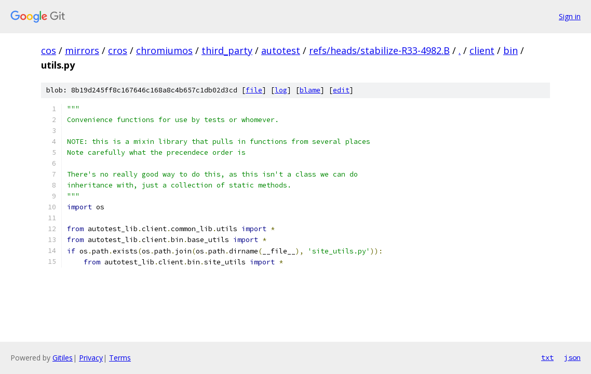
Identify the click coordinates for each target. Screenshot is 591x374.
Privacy (91, 358)
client (481, 50)
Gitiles (62, 358)
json (572, 357)
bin (510, 50)
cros (117, 50)
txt (547, 357)
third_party (227, 50)
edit (341, 90)
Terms (120, 358)
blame (310, 90)
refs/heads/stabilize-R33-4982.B (379, 50)
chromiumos (164, 50)
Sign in (570, 16)
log (281, 90)
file (254, 90)
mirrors (82, 50)
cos (48, 50)
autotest (280, 50)
